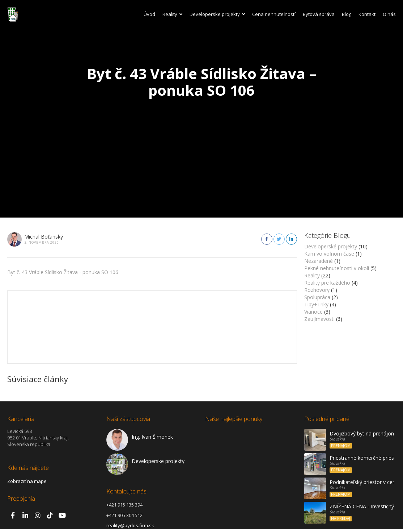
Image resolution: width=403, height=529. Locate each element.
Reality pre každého (327, 282)
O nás (389, 14)
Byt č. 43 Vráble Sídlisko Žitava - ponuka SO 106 (62, 272)
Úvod (149, 14)
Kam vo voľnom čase (329, 253)
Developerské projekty (330, 246)
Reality (172, 14)
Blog (346, 14)
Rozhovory (317, 289)
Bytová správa (319, 14)
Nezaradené (318, 260)
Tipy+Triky (316, 304)
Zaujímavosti (319, 318)
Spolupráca (317, 297)
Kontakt (367, 14)
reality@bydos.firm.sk (130, 489)
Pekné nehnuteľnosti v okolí (336, 268)
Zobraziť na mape (27, 445)
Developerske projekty (217, 14)
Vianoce (313, 311)
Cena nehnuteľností (274, 14)
